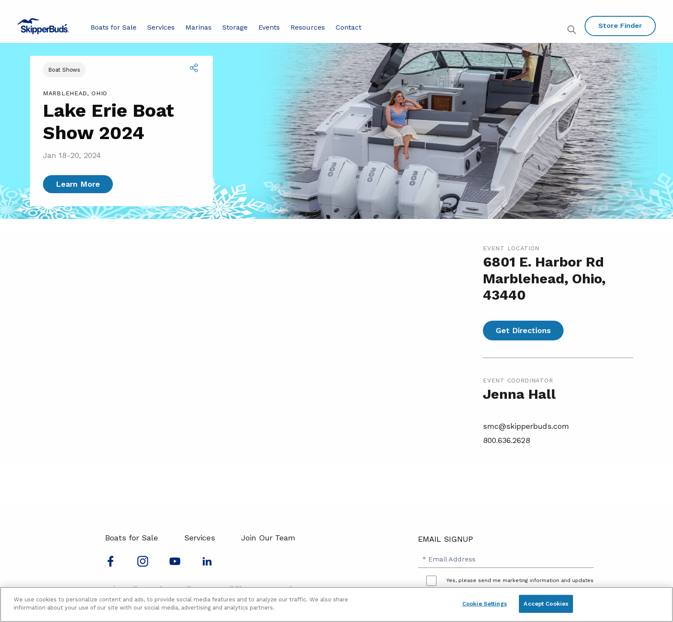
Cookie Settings (484, 604)
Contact (348, 27)
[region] (336, 604)
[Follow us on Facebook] (110, 563)
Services (161, 27)
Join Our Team (268, 537)
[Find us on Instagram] (142, 563)
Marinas (198, 27)
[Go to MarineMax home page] (43, 26)
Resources (308, 27)
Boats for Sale (113, 27)
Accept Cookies (546, 604)
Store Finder (620, 25)
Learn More (78, 183)
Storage (235, 27)
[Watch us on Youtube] (175, 563)
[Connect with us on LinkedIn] (207, 563)
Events (269, 27)
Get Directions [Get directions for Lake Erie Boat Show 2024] (523, 330)
